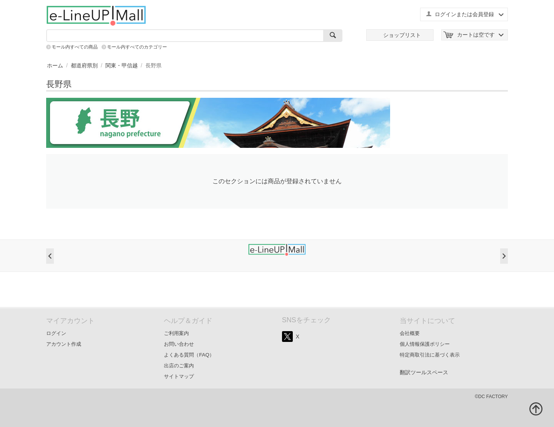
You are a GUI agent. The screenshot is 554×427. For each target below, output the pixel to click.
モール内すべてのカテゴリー (137, 47)
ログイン (56, 333)
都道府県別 (84, 65)
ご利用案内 (176, 333)
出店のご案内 (179, 365)
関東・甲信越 (121, 65)
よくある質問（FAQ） (189, 355)
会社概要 (410, 333)
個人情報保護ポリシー (425, 344)
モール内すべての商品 (75, 47)
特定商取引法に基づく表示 (430, 355)
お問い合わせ (179, 344)
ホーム (55, 65)
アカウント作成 (63, 344)
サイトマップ (179, 376)
